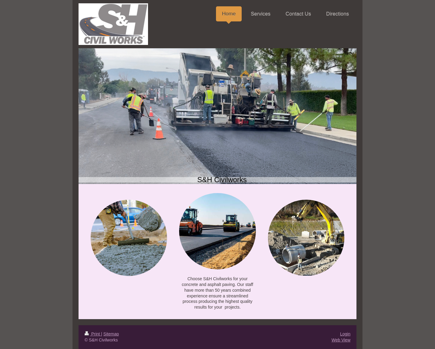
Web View (340, 340)
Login (345, 334)
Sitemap (111, 334)
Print (93, 334)
